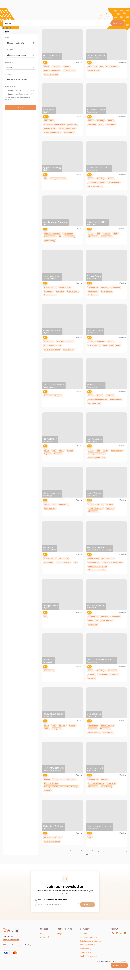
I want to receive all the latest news (52, 900)
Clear (20, 107)
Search (117, 23)
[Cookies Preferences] (88, 956)
